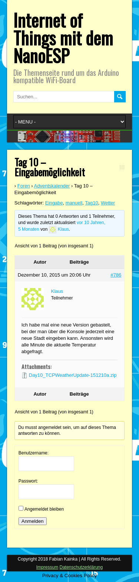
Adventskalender (52, 186)
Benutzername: (34, 453)
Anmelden (32, 521)
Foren (23, 186)
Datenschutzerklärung (81, 567)
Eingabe (54, 203)
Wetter (108, 203)
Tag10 (91, 203)
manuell (74, 203)
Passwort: (28, 481)
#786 (115, 275)
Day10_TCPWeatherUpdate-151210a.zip (73, 375)
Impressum (47, 567)
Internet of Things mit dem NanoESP (63, 37)
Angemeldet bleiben (44, 509)
